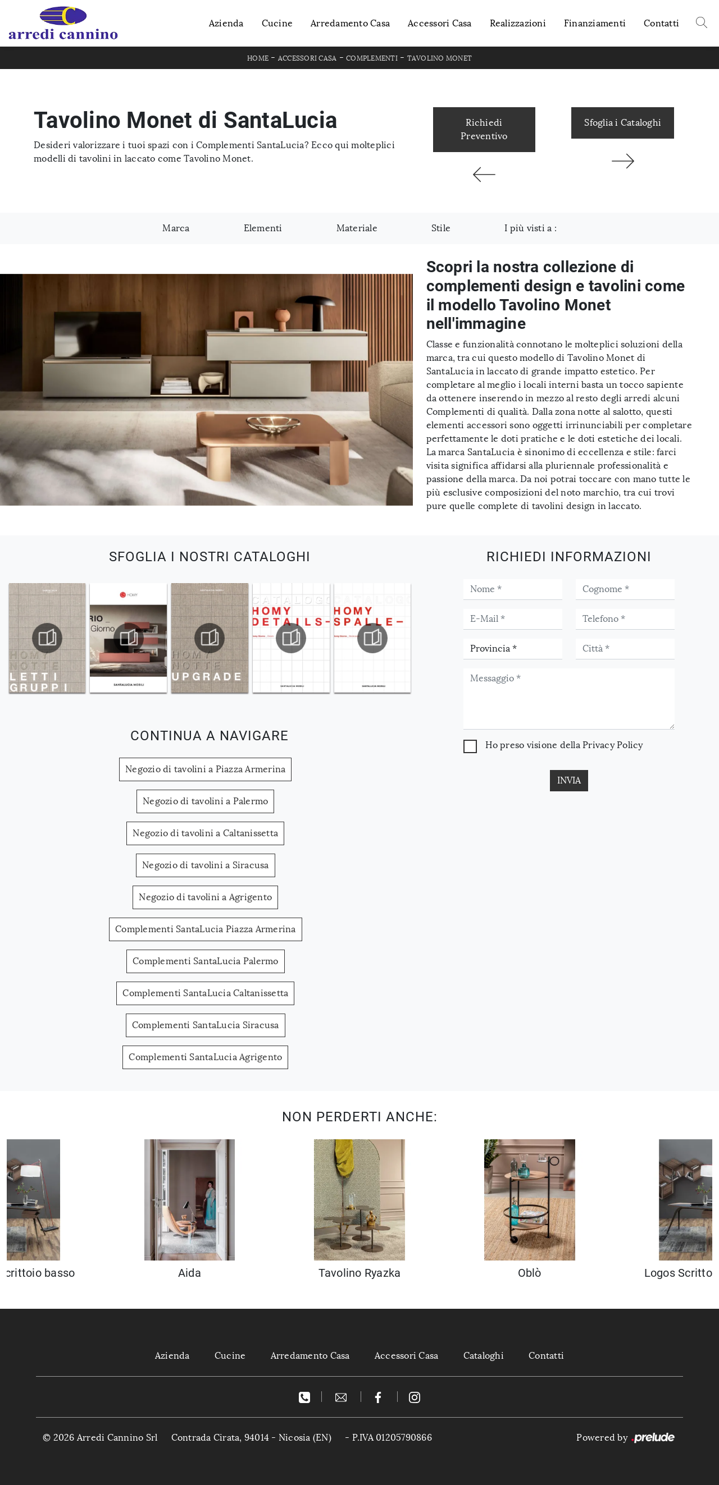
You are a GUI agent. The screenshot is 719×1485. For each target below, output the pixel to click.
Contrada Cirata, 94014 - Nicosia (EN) (251, 1437)
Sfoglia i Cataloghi (622, 122)
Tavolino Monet (439, 58)
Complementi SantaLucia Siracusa (205, 1025)
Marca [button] (175, 228)
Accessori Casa (440, 23)
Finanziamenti (595, 23)
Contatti (661, 23)
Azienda (226, 23)
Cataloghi (483, 1355)
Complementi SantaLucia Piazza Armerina (205, 929)
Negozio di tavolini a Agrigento (205, 897)
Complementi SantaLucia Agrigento (205, 1057)
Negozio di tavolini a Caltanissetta (205, 833)
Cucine (277, 23)
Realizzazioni (518, 23)
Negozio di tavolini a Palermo (205, 801)
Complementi (372, 58)
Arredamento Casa (350, 23)
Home (258, 58)
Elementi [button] (263, 228)
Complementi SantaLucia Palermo (206, 961)
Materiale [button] (356, 228)
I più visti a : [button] (530, 228)
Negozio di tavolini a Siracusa (205, 865)
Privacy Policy (613, 745)
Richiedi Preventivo (484, 129)
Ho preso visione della (564, 745)
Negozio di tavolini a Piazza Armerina (205, 769)
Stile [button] (440, 228)
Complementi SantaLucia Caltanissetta (205, 993)
